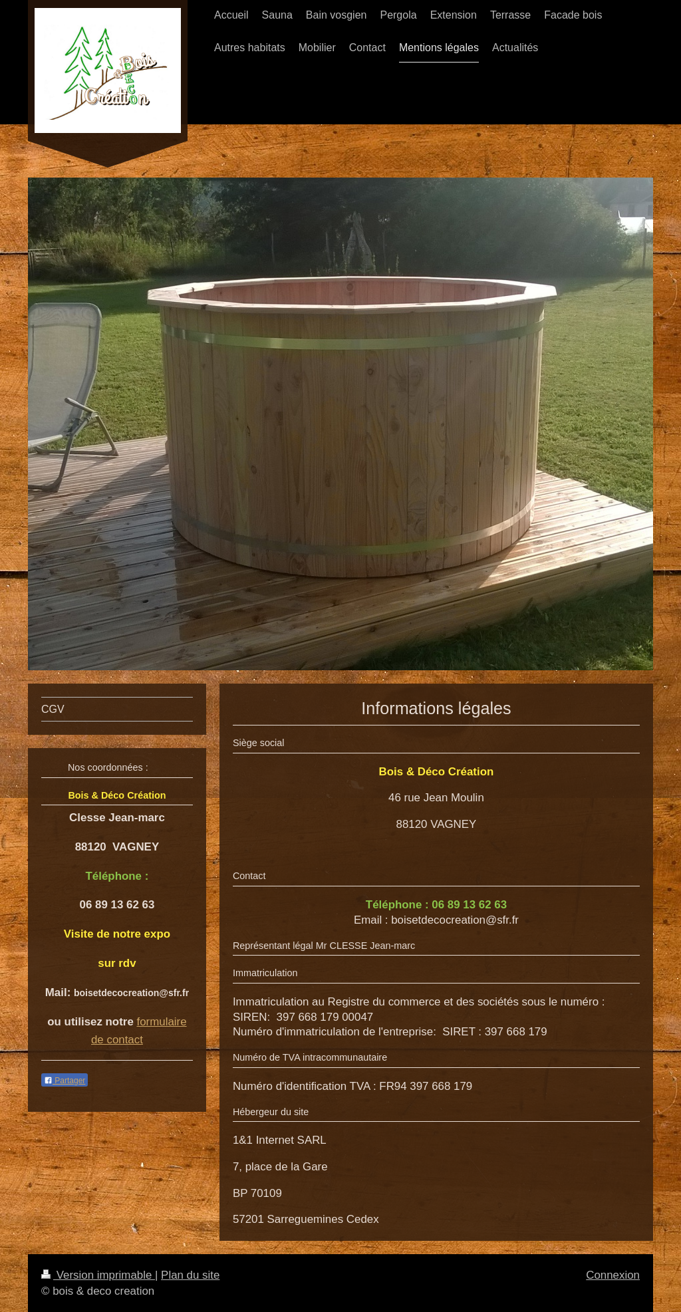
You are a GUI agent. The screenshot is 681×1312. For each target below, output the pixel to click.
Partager (64, 1080)
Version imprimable (98, 1275)
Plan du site (190, 1275)
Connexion (613, 1275)
